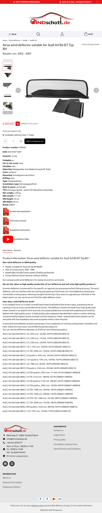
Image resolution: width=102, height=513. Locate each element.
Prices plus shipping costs (12, 131)
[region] (51, 90)
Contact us (58, 429)
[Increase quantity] (21, 141)
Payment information (12, 482)
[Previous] (18, 90)
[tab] (7, 251)
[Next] (96, 90)
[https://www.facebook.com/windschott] (5, 463)
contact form (22, 456)
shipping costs (37, 505)
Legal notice (59, 434)
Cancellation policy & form (65, 443)
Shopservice (61, 425)
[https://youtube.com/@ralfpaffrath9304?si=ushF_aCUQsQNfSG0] (12, 463)
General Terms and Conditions (67, 448)
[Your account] (62, 34)
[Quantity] (13, 141)
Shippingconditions (11, 487)
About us (7, 477)
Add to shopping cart (35, 142)
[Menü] (12, 34)
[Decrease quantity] (5, 141)
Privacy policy (60, 438)
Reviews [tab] (17, 251)
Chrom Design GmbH (89, 45)
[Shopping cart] (88, 34)
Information (10, 474)
